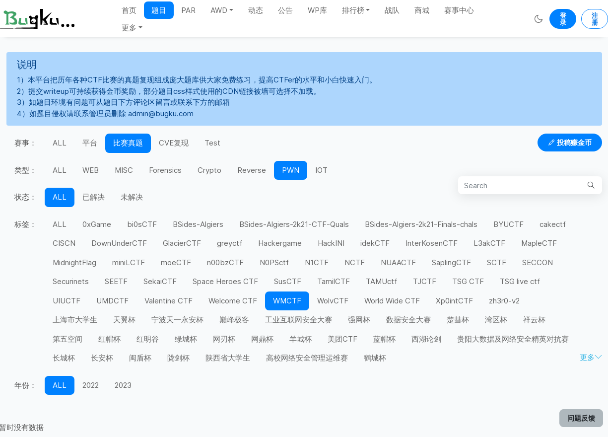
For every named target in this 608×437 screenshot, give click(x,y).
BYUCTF (508, 224)
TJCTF (424, 281)
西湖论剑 (426, 339)
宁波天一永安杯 (177, 319)
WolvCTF (332, 300)
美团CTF (342, 339)
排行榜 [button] (353, 10)
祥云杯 (534, 319)
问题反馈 (581, 418)
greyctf (229, 243)
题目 (158, 10)
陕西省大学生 (227, 358)
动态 (255, 10)
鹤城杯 (375, 358)
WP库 (317, 10)
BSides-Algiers (198, 224)
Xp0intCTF (454, 300)
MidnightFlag (74, 262)
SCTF (496, 262)
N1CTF (317, 262)
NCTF (354, 262)
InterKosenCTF (431, 243)
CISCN (64, 243)
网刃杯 (224, 339)
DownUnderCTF (119, 243)
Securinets (71, 281)
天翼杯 (124, 319)
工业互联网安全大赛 (298, 319)
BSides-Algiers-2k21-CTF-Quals (294, 224)
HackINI (331, 243)
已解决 (93, 197)
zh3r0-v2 (504, 300)
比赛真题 (128, 142)
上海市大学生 (75, 319)
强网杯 (359, 319)
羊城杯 (300, 339)
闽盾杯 (140, 358)
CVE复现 (174, 142)
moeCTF (176, 262)
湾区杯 (496, 319)
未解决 (132, 197)
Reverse (251, 170)
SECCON (537, 262)
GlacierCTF (182, 243)
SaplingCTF (451, 262)
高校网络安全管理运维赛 (307, 358)
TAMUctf (381, 281)
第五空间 (67, 339)
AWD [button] (218, 10)
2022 (90, 385)
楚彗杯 (458, 319)
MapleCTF (539, 243)
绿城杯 (186, 339)
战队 (392, 10)
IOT (321, 170)
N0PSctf (274, 262)
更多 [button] (129, 27)
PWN (290, 170)
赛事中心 (459, 10)
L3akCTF (489, 243)
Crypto (209, 170)
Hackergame (280, 243)
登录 (563, 18)
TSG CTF (468, 281)
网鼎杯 (262, 339)
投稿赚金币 (570, 142)
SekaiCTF (160, 281)
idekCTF (375, 243)
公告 (285, 10)
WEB (90, 170)
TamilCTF (333, 281)
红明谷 (147, 339)
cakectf (553, 224)
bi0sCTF (142, 224)
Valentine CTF (168, 300)
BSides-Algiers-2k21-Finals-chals (421, 224)
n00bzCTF (225, 262)
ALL (60, 142)
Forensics (165, 170)
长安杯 (102, 358)
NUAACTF (398, 262)
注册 (595, 18)
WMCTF (287, 300)
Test (212, 142)
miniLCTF (128, 262)
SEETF (116, 281)
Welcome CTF (232, 300)
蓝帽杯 (384, 339)
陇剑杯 (178, 358)
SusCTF (287, 281)
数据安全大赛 (408, 319)
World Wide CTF (392, 300)
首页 (129, 10)
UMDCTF (112, 300)
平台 (89, 142)
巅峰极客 (234, 319)
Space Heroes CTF (225, 281)
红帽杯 (109, 339)
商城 (421, 10)
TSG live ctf (520, 281)
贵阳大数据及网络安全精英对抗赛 (513, 339)
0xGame (96, 224)
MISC (124, 170)
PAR (188, 10)
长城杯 (64, 358)
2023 (123, 385)
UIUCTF (66, 300)
